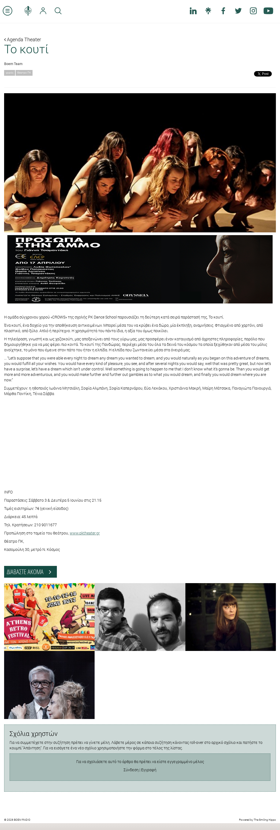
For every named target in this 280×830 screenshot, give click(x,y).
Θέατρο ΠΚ (24, 72)
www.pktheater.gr (85, 533)
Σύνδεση (131, 769)
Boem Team (13, 64)
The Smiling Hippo (265, 820)
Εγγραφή (148, 769)
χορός (9, 72)
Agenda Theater (22, 39)
